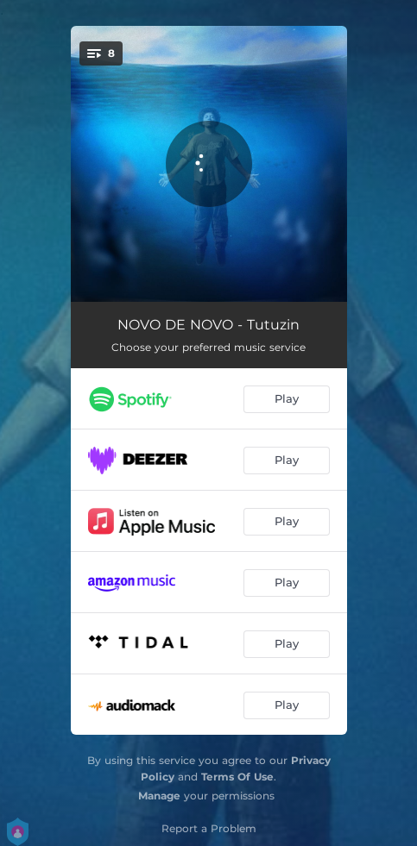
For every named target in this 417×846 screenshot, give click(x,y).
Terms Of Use (237, 776)
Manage (159, 795)
